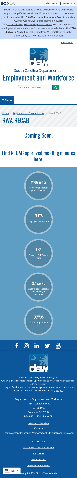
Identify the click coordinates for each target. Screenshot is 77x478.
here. (38, 159)
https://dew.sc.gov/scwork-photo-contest (30, 24)
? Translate (67, 42)
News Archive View (38, 423)
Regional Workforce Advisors (28, 113)
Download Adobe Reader (38, 465)
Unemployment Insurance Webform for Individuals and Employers (38, 433)
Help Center (38, 453)
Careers (38, 428)
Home (5, 113)
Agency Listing (69, 3)
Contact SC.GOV (38, 459)
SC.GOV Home (38, 441)
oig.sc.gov (58, 390)
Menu (7, 100)
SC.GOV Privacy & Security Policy (38, 447)
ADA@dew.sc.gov (38, 384)
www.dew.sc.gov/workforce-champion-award (38, 20)
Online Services (52, 3)
